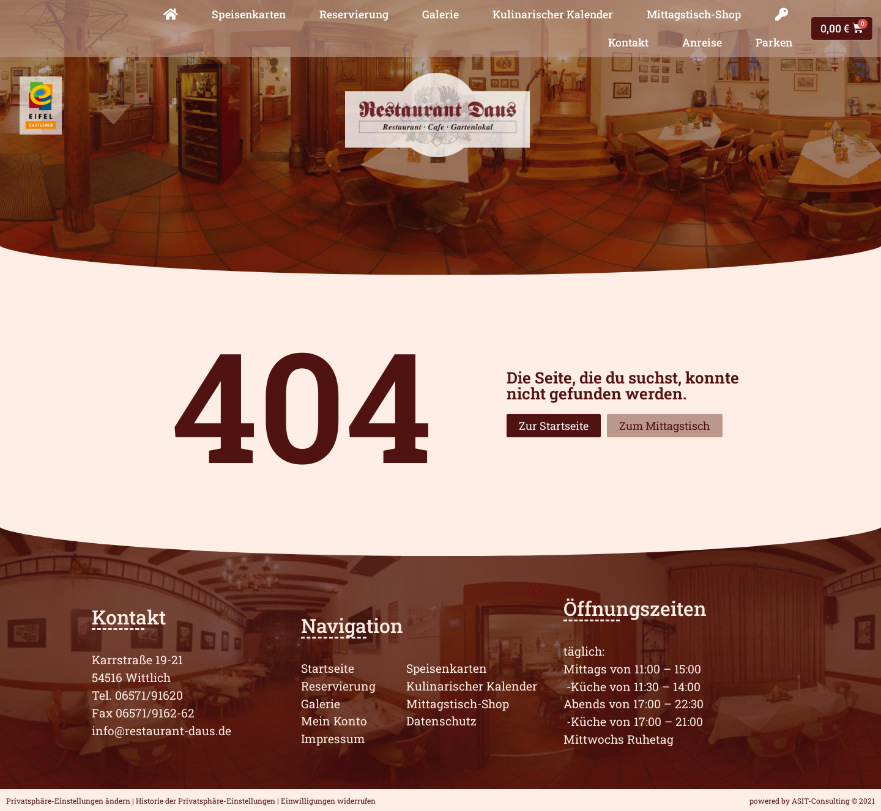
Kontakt (628, 42)
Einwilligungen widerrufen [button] (328, 800)
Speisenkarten (249, 14)
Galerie (440, 14)
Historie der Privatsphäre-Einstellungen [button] (205, 800)
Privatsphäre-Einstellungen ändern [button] (68, 800)
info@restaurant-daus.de (161, 730)
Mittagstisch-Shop (694, 14)
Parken (774, 42)
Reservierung (353, 14)
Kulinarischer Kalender (553, 14)
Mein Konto (334, 720)
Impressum (333, 738)
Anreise (702, 42)
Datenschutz (441, 720)
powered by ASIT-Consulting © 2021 (812, 800)
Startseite (327, 668)
